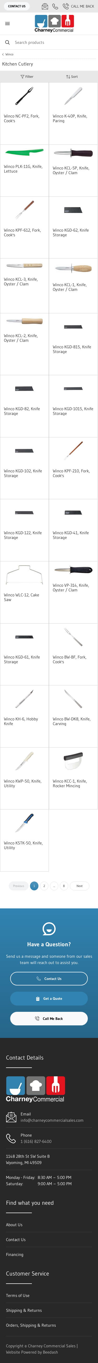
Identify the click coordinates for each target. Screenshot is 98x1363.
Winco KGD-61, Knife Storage (22, 659)
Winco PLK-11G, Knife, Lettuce (23, 168)
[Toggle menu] (7, 23)
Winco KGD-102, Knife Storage (23, 473)
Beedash (50, 1352)
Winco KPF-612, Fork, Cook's (22, 232)
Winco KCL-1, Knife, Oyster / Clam (70, 287)
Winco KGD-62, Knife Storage (71, 232)
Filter (26, 76)
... (54, 886)
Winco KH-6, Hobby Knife (21, 721)
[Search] (49, 42)
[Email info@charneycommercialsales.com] (45, 6)
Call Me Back (78, 6)
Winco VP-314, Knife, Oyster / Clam (71, 587)
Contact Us (17, 6)
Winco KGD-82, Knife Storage (22, 411)
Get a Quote (49, 998)
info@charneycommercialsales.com (52, 1120)
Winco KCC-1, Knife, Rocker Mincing (70, 783)
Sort (72, 76)
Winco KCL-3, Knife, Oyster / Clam (21, 281)
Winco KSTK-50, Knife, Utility (23, 845)
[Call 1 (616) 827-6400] (55, 6)
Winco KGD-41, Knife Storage (71, 535)
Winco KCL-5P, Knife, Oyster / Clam (71, 170)
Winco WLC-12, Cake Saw (21, 597)
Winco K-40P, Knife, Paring (70, 118)
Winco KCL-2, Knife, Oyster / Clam (21, 338)
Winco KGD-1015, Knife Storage (73, 411)
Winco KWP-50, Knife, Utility (23, 783)
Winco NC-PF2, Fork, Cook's (21, 118)
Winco (9, 54)
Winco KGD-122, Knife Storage (23, 535)
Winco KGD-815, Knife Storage (72, 349)
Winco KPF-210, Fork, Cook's (71, 473)
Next (80, 886)
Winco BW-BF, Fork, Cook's (70, 659)
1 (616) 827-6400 (36, 1141)
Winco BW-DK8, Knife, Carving (72, 721)
